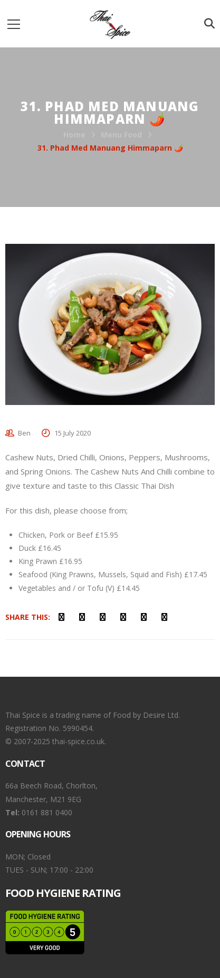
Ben (24, 433)
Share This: (27, 617)
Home (74, 135)
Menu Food (121, 135)
